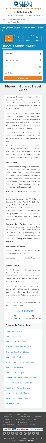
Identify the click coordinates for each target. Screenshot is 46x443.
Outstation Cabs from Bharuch (18, 347)
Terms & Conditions (22, 419)
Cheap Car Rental (25, 238)
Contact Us (7, 417)
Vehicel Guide (8, 424)
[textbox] (23, 53)
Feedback (38, 417)
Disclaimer (22, 422)
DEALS (37, 38)
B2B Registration (23, 417)
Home (4, 19)
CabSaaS (30, 441)
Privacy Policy (8, 422)
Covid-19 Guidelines (26, 424)
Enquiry (28, 15)
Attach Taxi (38, 15)
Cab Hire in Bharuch (17, 19)
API (35, 419)
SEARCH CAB (23, 78)
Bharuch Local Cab (13, 336)
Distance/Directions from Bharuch (20, 362)
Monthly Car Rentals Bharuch (18, 393)
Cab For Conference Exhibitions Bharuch (23, 377)
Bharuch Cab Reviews (15, 367)
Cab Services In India (11, 414)
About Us (28, 414)
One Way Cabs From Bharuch (18, 352)
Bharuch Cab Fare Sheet (16, 341)
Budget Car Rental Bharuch (17, 398)
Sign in (11, 15)
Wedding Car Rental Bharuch (18, 388)
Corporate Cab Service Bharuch (19, 383)
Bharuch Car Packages (15, 372)
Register (19, 15)
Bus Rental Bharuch (14, 403)
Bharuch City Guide (14, 357)
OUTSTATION (8, 38)
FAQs (7, 419)
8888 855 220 (25, 11)
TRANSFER (28, 38)
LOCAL (18, 38)
